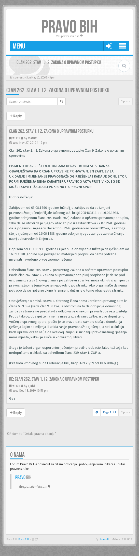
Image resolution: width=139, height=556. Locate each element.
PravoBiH (23, 539)
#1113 (16, 138)
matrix (32, 138)
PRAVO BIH (69, 27)
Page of (109, 412)
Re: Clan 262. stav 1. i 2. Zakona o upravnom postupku (54, 379)
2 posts (125, 101)
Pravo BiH (105, 539)
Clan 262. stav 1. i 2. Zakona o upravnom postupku (57, 90)
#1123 (16, 386)
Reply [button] (16, 116)
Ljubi (31, 386)
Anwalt (43, 539)
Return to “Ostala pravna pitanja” (31, 434)
